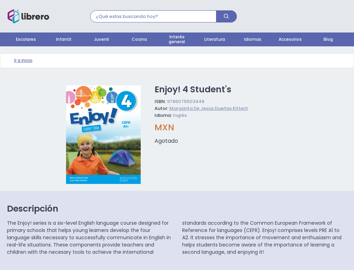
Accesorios (290, 40)
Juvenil (101, 40)
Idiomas (252, 40)
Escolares (26, 40)
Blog (328, 40)
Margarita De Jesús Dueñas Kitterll (208, 108)
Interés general (177, 39)
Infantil (63, 40)
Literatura (214, 40)
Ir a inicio (23, 61)
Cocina (139, 40)
